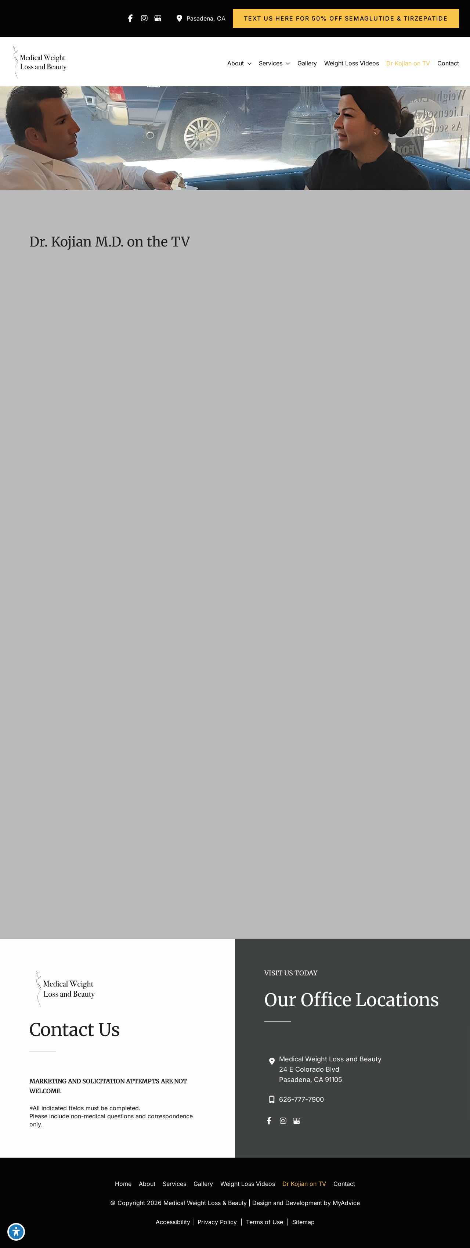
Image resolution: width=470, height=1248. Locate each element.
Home (123, 1183)
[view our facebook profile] (130, 18)
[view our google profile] (158, 18)
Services (174, 1183)
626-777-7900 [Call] (301, 1099)
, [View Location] (206, 18)
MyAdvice (346, 1202)
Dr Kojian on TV (304, 1183)
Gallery (203, 1183)
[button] (346, 18)
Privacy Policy (217, 1222)
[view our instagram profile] (144, 18)
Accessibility (173, 1222)
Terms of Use (264, 1222)
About (147, 1183)
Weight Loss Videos (247, 1183)
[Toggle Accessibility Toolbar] (16, 1232)
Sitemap (302, 1222)
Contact (344, 1183)
